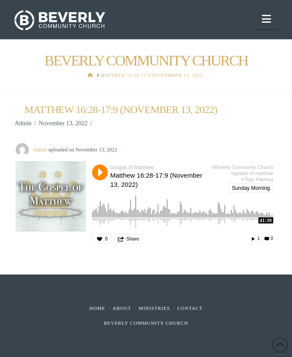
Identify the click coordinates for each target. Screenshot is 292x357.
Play (100, 172)
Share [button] (133, 238)
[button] (266, 19)
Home (97, 308)
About (122, 308)
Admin (39, 150)
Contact (190, 308)
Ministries (154, 308)
